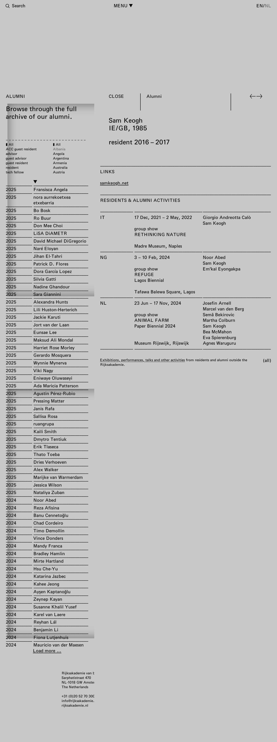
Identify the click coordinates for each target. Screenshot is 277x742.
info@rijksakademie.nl (80, 701)
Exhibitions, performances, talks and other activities (142, 360)
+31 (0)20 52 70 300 (78, 696)
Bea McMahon (217, 331)
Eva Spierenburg (219, 337)
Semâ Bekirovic (218, 314)
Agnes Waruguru (219, 343)
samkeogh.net (114, 183)
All (267, 360)
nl (268, 5)
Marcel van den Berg (223, 308)
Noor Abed (214, 257)
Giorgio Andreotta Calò (227, 217)
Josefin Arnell (217, 303)
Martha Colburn (219, 320)
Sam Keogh (214, 222)
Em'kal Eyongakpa (221, 268)
